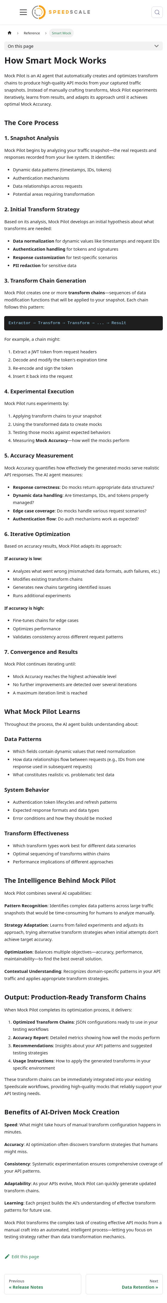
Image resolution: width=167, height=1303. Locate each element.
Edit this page (21, 1256)
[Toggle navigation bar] (23, 12)
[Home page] (9, 33)
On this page (20, 46)
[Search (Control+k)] (157, 12)
